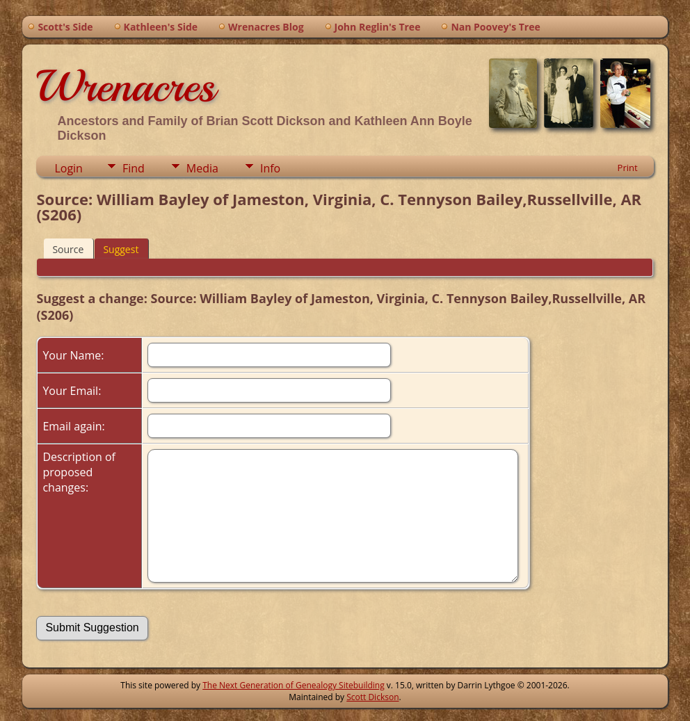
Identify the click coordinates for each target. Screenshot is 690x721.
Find (133, 168)
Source (67, 249)
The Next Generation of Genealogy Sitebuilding (293, 685)
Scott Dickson (372, 697)
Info (270, 168)
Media (202, 168)
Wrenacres (125, 86)
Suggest (120, 249)
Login (68, 168)
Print (628, 167)
